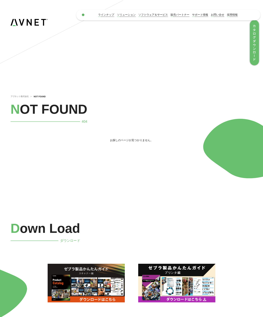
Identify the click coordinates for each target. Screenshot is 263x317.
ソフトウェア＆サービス (153, 14)
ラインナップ (106, 14)
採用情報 (232, 14)
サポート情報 (200, 14)
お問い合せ (217, 14)
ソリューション (126, 14)
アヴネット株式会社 (20, 96)
